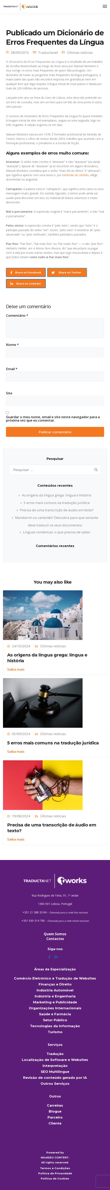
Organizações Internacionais (55, 1008)
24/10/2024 (21, 646)
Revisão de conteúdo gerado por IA (55, 1078)
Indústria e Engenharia (55, 996)
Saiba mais (15, 669)
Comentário (17, 315)
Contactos (55, 938)
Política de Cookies (55, 1178)
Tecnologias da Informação (55, 1026)
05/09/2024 (21, 734)
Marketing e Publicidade (55, 1002)
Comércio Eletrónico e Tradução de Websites (55, 978)
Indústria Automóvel (55, 990)
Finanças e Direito (55, 984)
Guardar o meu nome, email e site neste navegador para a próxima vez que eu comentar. (53, 418)
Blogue (55, 1111)
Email (11, 369)
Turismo (55, 1032)
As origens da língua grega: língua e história (56, 495)
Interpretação (55, 1066)
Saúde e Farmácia (55, 1014)
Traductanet (48, 52)
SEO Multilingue (55, 1072)
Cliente (55, 1123)
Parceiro (55, 1117)
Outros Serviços (55, 1084)
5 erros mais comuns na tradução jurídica (57, 502)
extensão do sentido (75, 175)
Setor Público (55, 1020)
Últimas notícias (80, 52)
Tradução (55, 1054)
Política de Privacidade (55, 1173)
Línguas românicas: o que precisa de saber (56, 532)
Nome (12, 344)
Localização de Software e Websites (55, 1060)
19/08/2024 (21, 816)
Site (9, 393)
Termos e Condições (55, 1168)
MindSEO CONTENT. (55, 1157)
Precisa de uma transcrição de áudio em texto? (56, 510)
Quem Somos (55, 934)
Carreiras (55, 1105)
